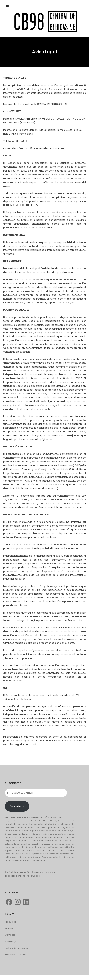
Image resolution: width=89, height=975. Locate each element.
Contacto (10, 934)
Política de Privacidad (17, 948)
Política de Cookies (15, 954)
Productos (10, 921)
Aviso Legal (11, 941)
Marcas (9, 928)
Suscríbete (17, 806)
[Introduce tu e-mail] (36, 793)
